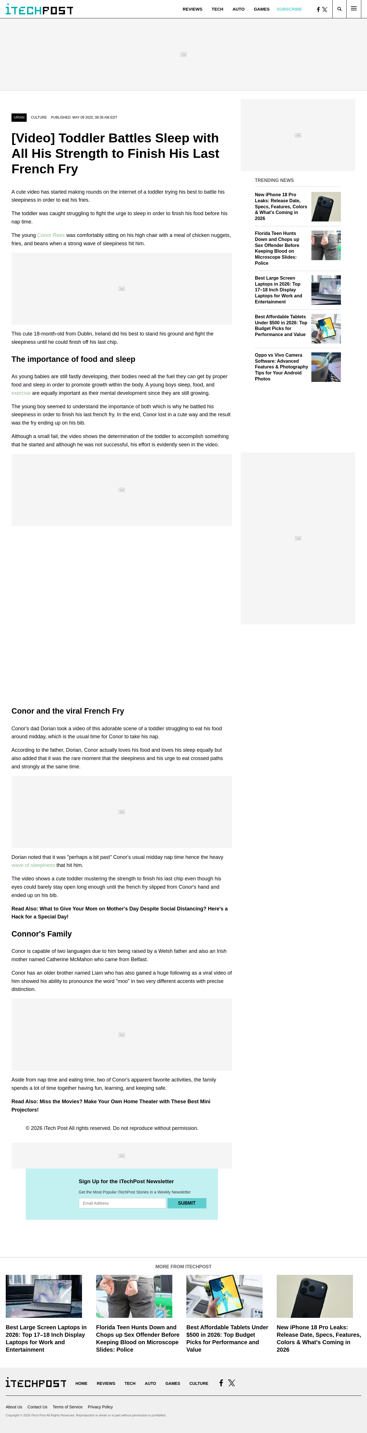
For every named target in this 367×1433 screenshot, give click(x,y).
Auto (239, 9)
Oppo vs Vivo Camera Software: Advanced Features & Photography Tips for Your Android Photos (281, 367)
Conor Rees (51, 235)
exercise (21, 393)
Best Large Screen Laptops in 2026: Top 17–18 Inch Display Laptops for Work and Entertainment (278, 290)
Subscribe (289, 9)
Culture (39, 117)
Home (81, 1383)
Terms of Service (68, 1407)
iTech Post (56, 1128)
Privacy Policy (100, 1407)
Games (262, 9)
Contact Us (37, 1407)
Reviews (192, 9)
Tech (217, 9)
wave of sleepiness (33, 865)
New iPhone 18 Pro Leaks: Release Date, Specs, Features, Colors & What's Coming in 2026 (281, 206)
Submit (187, 1203)
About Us (14, 1407)
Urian (19, 117)
